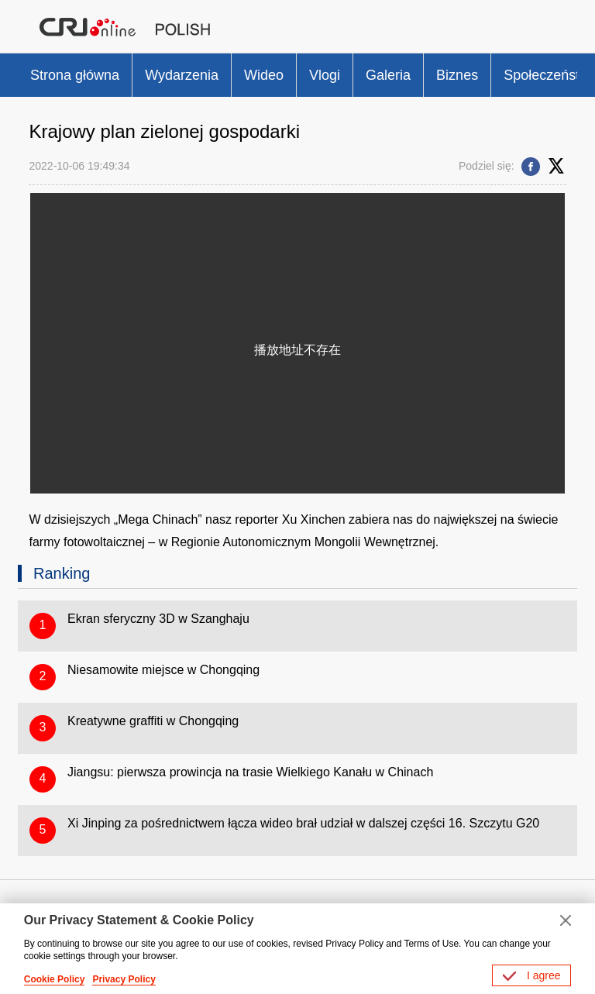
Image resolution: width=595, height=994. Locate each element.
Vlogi (324, 75)
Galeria (388, 75)
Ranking (61, 573)
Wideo (264, 75)
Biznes (457, 75)
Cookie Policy (54, 979)
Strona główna (74, 75)
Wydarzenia (181, 75)
